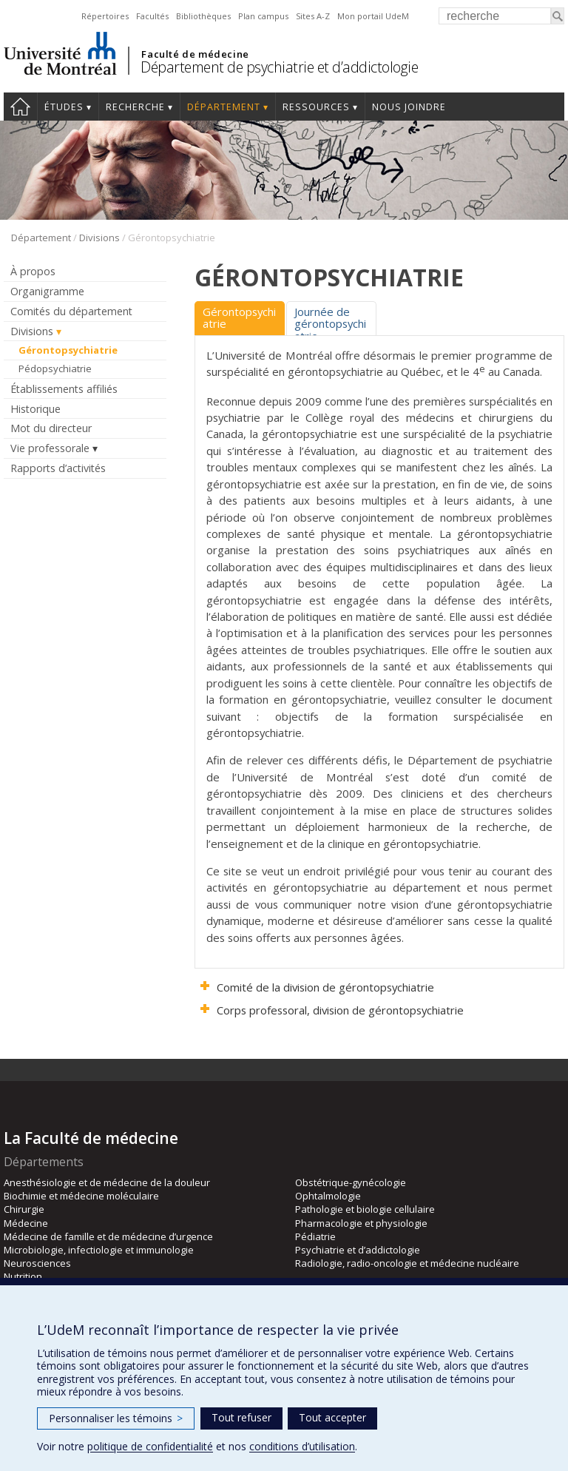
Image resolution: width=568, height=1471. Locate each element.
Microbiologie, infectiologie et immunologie (99, 1249)
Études (64, 107)
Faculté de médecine (194, 54)
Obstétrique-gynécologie (350, 1182)
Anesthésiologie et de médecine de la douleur (107, 1182)
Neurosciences (37, 1263)
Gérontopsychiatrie (68, 350)
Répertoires (105, 15)
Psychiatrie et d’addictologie (357, 1249)
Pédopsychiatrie (55, 368)
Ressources (316, 107)
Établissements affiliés (64, 389)
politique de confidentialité (150, 1446)
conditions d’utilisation (302, 1446)
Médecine (26, 1223)
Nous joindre (409, 107)
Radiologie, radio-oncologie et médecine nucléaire (407, 1263)
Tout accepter (332, 1417)
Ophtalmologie (328, 1195)
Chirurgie (24, 1209)
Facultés (152, 15)
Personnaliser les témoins (116, 1418)
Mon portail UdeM (373, 15)
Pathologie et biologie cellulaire (365, 1209)
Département (223, 107)
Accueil (20, 106)
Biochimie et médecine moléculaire (81, 1195)
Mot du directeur (51, 428)
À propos (32, 271)
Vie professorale (49, 448)
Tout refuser (241, 1417)
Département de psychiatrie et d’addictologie (279, 67)
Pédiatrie (315, 1236)
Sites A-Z (313, 15)
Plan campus (263, 15)
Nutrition (23, 1276)
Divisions (99, 237)
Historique (35, 409)
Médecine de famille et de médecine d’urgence (108, 1236)
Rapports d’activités (58, 468)
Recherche (135, 107)
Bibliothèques (203, 15)
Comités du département (71, 311)
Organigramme (47, 291)
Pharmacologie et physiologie (361, 1223)
